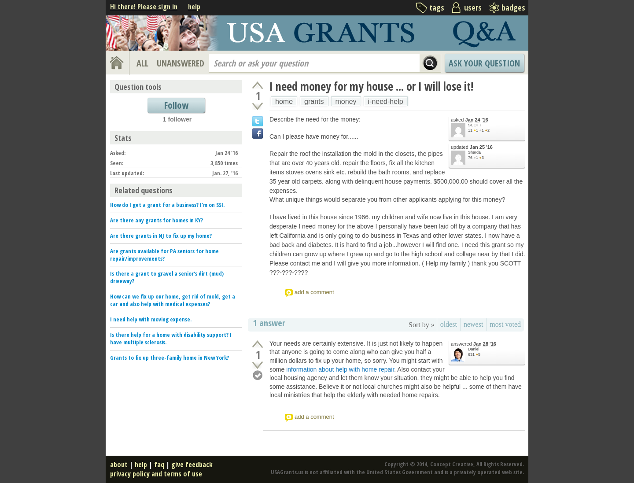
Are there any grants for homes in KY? (156, 220)
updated (472, 147)
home (284, 101)
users (473, 7)
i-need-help (385, 101)
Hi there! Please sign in (143, 6)
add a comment (314, 292)
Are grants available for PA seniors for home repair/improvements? (164, 254)
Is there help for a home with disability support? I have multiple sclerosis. (171, 338)
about (119, 464)
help (194, 6)
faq (159, 464)
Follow (176, 105)
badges (513, 7)
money (346, 101)
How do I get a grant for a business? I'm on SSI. (167, 205)
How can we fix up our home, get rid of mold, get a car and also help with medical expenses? (172, 300)
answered (473, 344)
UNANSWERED (180, 63)
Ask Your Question (484, 63)
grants (314, 101)
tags (436, 7)
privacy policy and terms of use (156, 474)
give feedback (192, 464)
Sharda (474, 152)
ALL (142, 63)
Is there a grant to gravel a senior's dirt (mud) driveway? (167, 277)
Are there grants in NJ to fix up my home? (161, 236)
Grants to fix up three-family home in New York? (169, 357)
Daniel (473, 349)
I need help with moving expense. (151, 319)
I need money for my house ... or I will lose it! (371, 86)
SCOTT (475, 125)
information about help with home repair (340, 369)
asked (469, 120)
